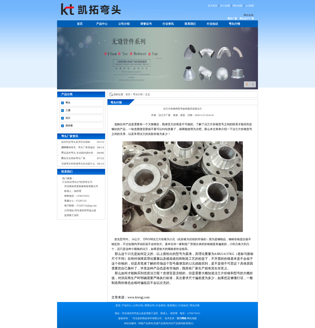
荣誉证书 (146, 23)
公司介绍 (124, 23)
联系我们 (190, 23)
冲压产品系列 (175, 323)
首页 (80, 23)
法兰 (67, 118)
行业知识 (212, 23)
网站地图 (237, 5)
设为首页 (212, 5)
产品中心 (101, 23)
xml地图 (249, 5)
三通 (67, 110)
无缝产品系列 (160, 323)
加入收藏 (225, 5)
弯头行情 (234, 23)
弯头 (67, 102)
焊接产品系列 (145, 323)
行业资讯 (168, 23)
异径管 (69, 125)
